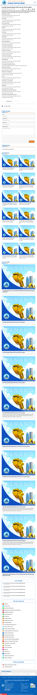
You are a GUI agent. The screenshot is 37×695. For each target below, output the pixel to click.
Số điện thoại (5, 118)
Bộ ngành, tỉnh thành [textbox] (17, 672)
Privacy (6, 688)
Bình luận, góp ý (5, 126)
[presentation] (10, 137)
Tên (3, 114)
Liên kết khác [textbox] (27, 672)
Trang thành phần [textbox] (5, 672)
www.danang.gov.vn (26, 692)
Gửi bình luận (32, 141)
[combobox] (7, 673)
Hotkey (9, 688)
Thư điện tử (5, 122)
